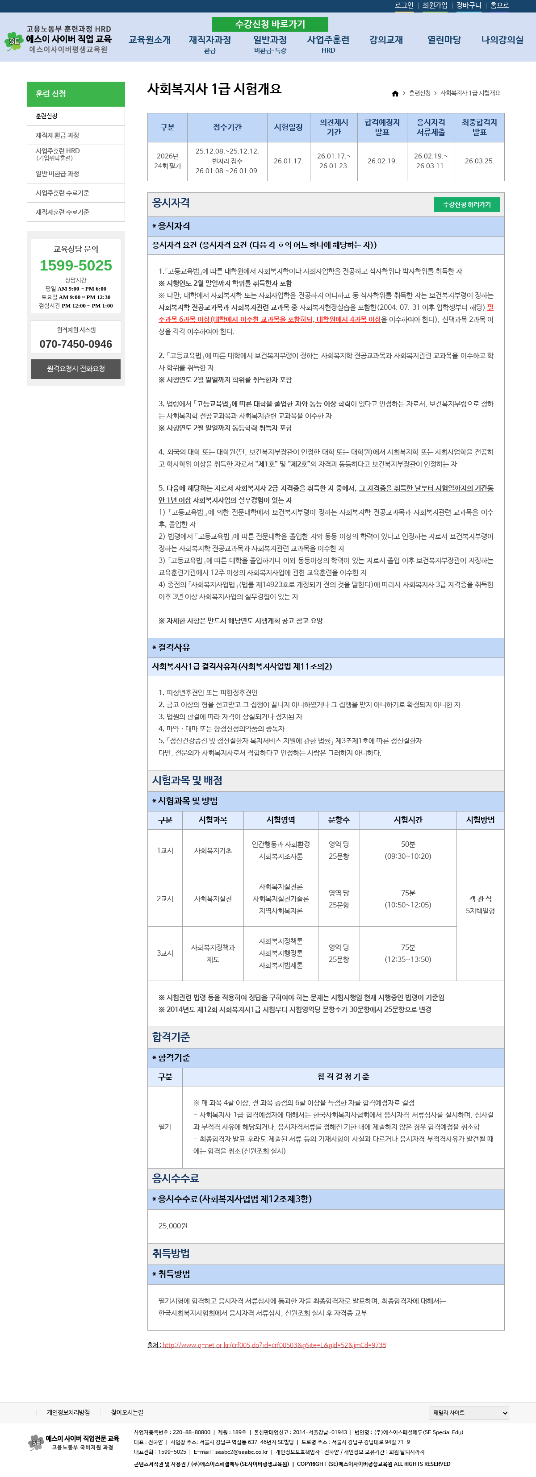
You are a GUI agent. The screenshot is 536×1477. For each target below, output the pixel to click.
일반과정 (270, 43)
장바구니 (469, 5)
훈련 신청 (51, 94)
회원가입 (435, 5)
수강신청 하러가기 (467, 204)
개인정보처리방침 (69, 1412)
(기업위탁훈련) (58, 155)
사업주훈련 (328, 43)
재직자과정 (210, 43)
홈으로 (499, 5)
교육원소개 (150, 40)
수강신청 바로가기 (270, 24)
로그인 (404, 5)
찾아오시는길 (127, 1412)
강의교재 (386, 40)
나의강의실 (503, 40)
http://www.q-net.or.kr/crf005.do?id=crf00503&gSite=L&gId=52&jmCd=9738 (274, 1345)
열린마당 (444, 40)
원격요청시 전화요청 (76, 369)
